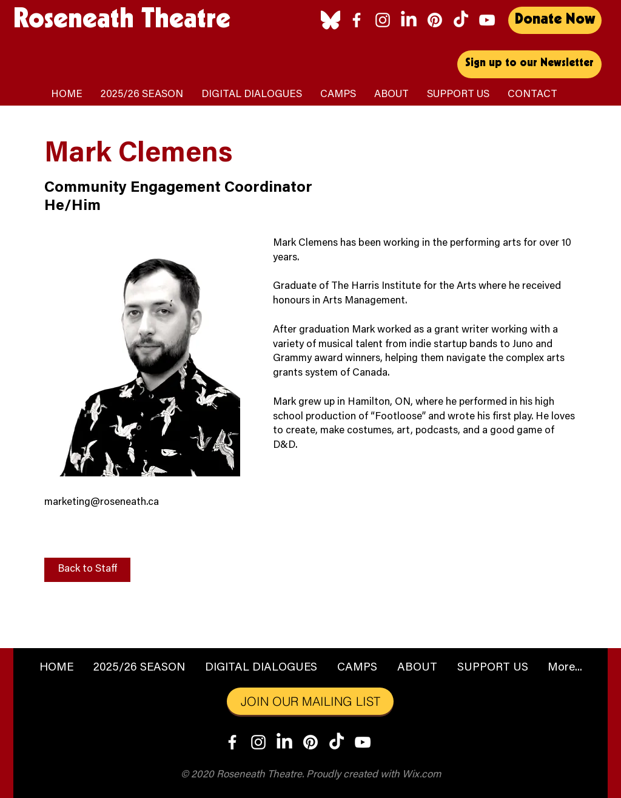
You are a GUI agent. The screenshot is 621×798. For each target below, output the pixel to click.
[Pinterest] (435, 20)
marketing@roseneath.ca (101, 503)
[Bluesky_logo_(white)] (330, 20)
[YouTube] (487, 20)
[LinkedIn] (408, 20)
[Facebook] (356, 20)
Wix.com (421, 775)
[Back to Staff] (87, 570)
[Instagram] (382, 20)
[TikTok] (461, 20)
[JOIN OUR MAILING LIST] (310, 701)
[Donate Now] (555, 20)
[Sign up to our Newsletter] (529, 64)
